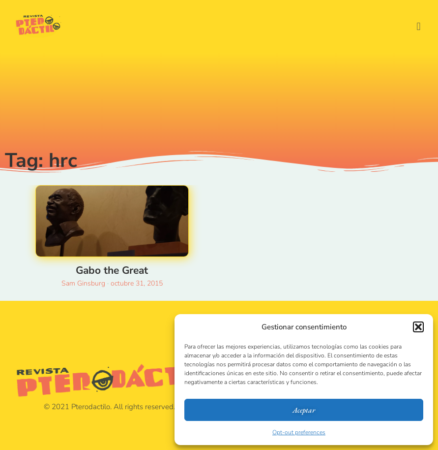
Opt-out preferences (298, 432)
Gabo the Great (112, 270)
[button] (418, 327)
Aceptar (303, 410)
